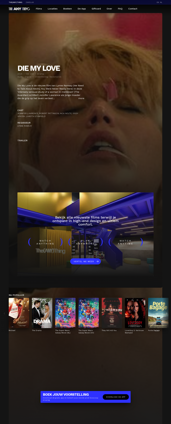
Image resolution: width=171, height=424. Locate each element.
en (158, 2)
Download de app (115, 397)
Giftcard (96, 8)
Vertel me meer (84, 261)
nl (161, 2)
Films (39, 8)
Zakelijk (30, 2)
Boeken (67, 8)
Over (109, 8)
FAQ (120, 8)
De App (82, 8)
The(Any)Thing (15, 2)
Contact (132, 8)
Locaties (52, 8)
